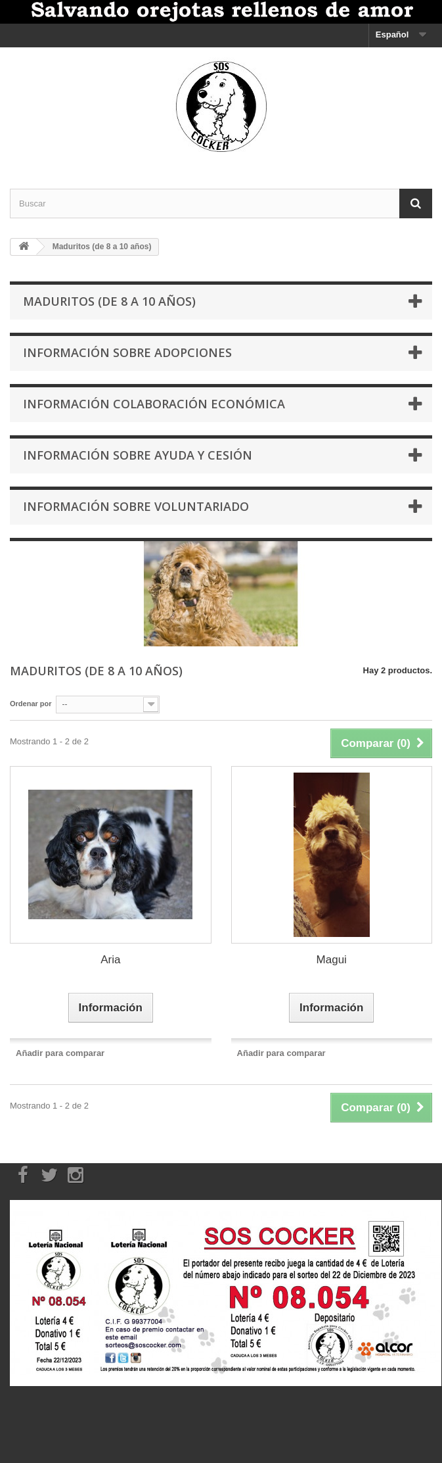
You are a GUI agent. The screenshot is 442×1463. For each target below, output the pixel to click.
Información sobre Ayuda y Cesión (137, 455)
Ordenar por (31, 704)
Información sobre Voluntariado (136, 506)
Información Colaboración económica (154, 404)
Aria (110, 959)
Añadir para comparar (60, 1053)
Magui (332, 959)
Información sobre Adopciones (127, 352)
